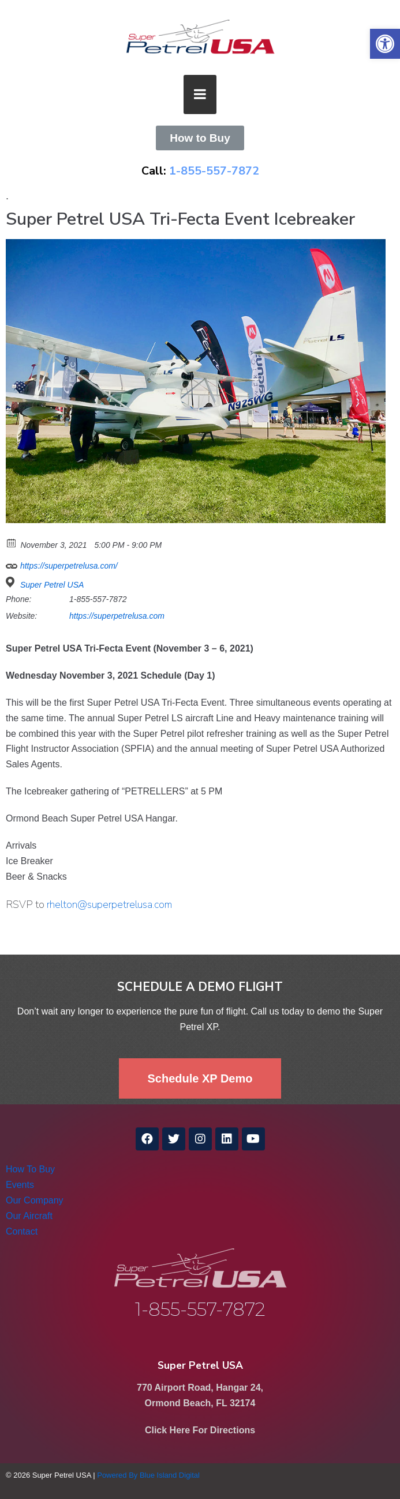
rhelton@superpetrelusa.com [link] (109, 904)
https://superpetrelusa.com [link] (117, 615)
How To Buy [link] (30, 1169)
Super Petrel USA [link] (52, 584)
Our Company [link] (34, 1200)
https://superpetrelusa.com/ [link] (62, 564)
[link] (385, 44)
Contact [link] (22, 1231)
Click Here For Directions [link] (200, 1430)
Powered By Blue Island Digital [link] (148, 1475)
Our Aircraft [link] (29, 1216)
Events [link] (20, 1185)
